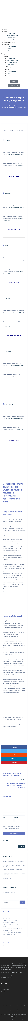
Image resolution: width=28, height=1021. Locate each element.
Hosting (6, 31)
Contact (9, 48)
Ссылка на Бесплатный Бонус (15, 154)
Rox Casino (8, 193)
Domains (6, 41)
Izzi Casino (8, 351)
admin (4, 130)
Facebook (14, 747)
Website (16, 817)
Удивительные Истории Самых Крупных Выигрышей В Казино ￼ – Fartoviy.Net (14, 785)
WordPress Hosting (12, 35)
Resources (6, 44)
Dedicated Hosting (12, 37)
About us (3, 987)
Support (9, 50)
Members (16, 1019)
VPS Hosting (10, 39)
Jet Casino (8, 246)
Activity (11, 1019)
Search (5, 841)
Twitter (14, 751)
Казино (16, 105)
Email (4, 817)
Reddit (14, 754)
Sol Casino (7, 140)
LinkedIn (14, 758)
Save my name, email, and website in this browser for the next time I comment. (12, 827)
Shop (21, 1019)
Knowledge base (11, 46)
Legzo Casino (9, 404)
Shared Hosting (11, 33)
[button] (14, 53)
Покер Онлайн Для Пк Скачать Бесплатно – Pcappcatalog (12, 774)
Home (5, 29)
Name (4, 811)
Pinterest (14, 762)
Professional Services (9, 42)
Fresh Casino (8, 298)
